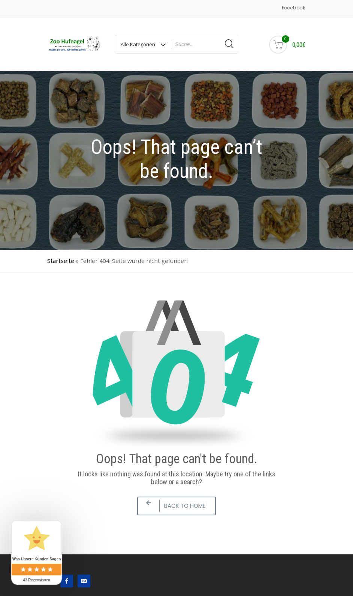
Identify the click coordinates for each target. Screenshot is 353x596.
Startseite (60, 260)
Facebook (293, 8)
